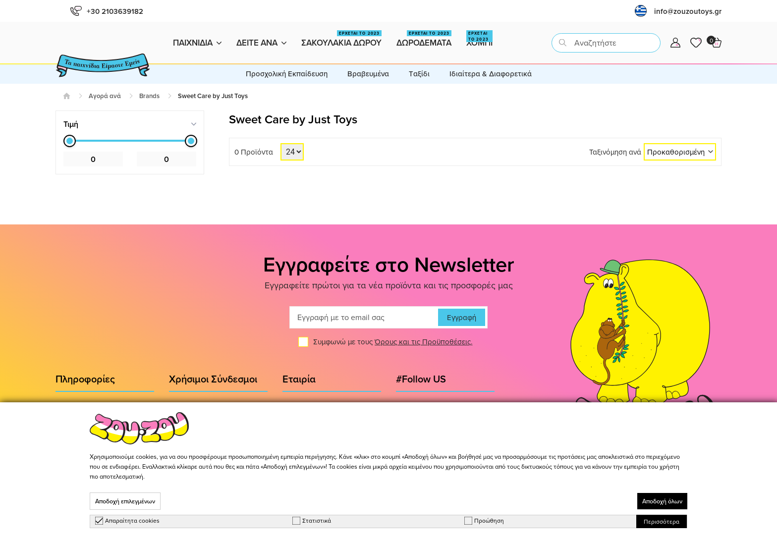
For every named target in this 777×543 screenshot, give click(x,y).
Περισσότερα (661, 521)
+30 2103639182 (106, 11)
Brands (149, 96)
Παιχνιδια (197, 43)
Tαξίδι (419, 73)
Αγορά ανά (105, 96)
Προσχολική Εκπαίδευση (287, 73)
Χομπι (479, 39)
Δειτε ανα (261, 43)
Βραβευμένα (368, 73)
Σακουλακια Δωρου (341, 39)
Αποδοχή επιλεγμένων (125, 501)
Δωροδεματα (423, 39)
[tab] (129, 124)
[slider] (69, 141)
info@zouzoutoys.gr (688, 11)
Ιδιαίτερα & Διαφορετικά (490, 73)
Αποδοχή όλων (662, 501)
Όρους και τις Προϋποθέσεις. (423, 342)
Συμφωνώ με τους (392, 342)
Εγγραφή (461, 317)
